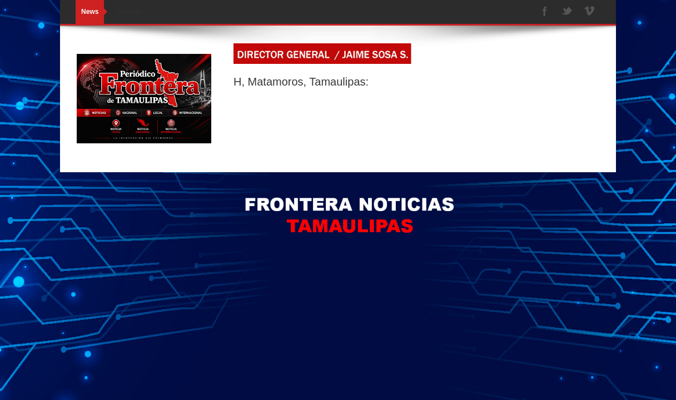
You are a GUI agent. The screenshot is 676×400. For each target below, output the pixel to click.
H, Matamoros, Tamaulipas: (301, 82)
